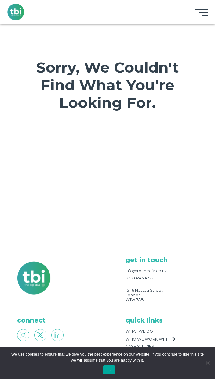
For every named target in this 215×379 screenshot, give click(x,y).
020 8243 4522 (140, 278)
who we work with (147, 339)
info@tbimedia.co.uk (146, 271)
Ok (108, 370)
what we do (139, 331)
